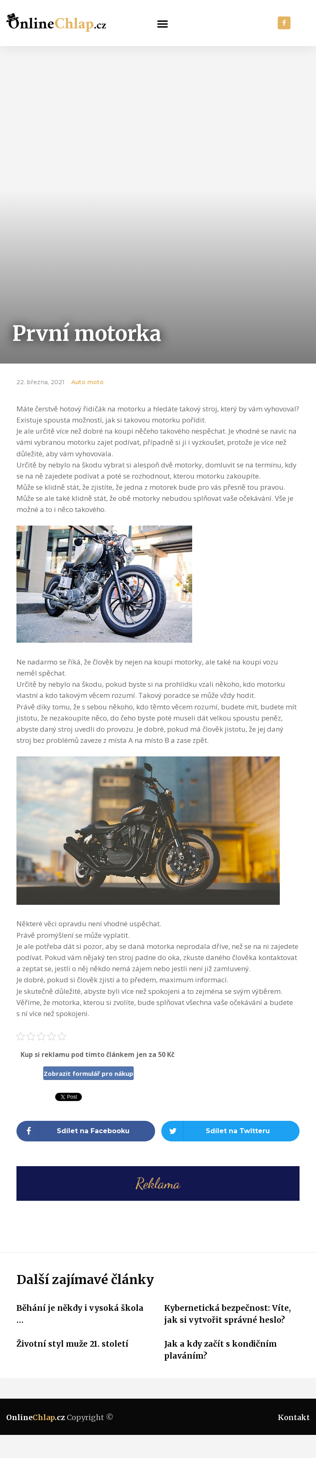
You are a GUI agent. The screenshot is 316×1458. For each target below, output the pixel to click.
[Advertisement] (158, 108)
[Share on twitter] (230, 1131)
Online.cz (35, 1417)
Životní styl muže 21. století (72, 1344)
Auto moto (87, 382)
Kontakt (294, 1417)
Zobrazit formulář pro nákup (88, 1073)
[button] (162, 23)
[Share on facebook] (85, 1131)
